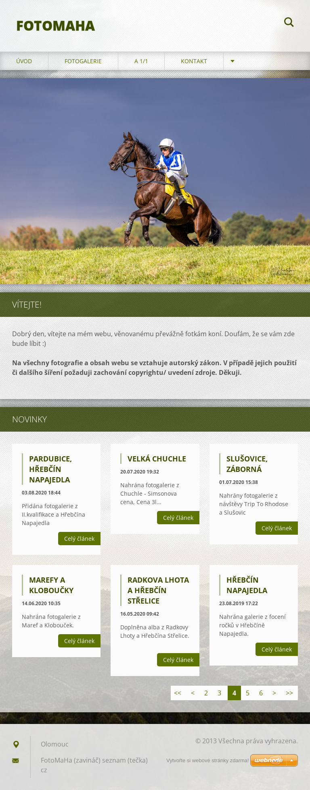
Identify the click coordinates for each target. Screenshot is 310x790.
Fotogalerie (83, 61)
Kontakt (194, 61)
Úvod (24, 61)
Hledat (289, 23)
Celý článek (79, 538)
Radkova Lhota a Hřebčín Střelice (158, 590)
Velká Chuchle (157, 458)
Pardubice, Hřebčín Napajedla (50, 469)
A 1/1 (141, 61)
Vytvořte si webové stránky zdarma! (207, 760)
